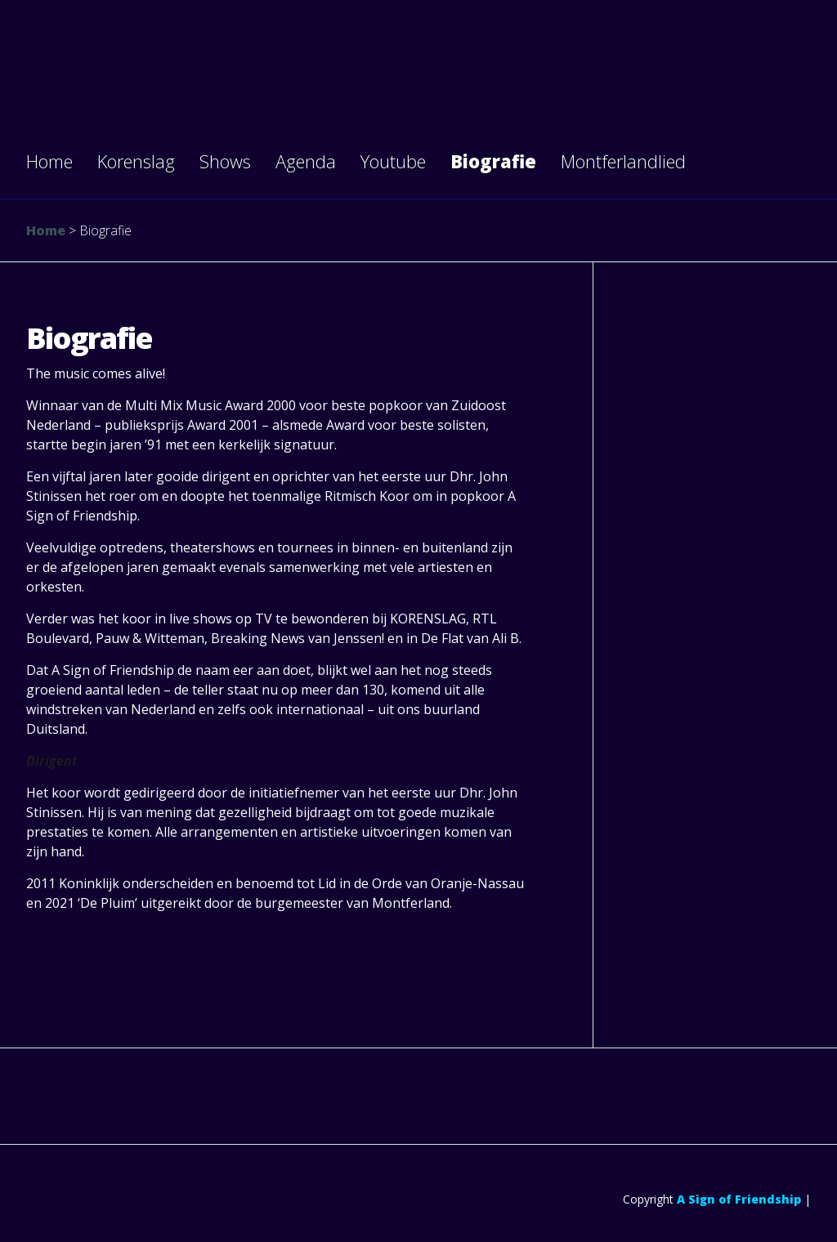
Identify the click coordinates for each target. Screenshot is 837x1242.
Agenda (305, 161)
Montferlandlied (623, 161)
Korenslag (136, 161)
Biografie (493, 161)
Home (49, 161)
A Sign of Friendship (739, 1199)
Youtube (393, 161)
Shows (225, 161)
